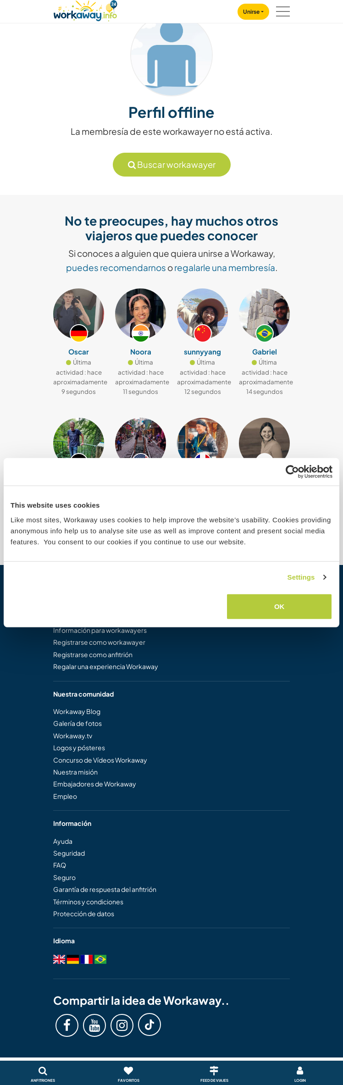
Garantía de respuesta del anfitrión (104, 889)
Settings (301, 577)
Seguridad (69, 853)
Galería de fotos (77, 723)
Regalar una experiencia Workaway (105, 666)
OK (279, 606)
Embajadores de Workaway (94, 784)
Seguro (64, 877)
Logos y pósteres (79, 747)
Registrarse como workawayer (99, 642)
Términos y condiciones (88, 901)
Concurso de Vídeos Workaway (100, 760)
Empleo (65, 796)
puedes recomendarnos (116, 267)
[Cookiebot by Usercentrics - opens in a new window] (292, 472)
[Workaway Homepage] (85, 9)
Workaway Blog (76, 711)
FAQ (59, 865)
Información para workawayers (100, 630)
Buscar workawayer (172, 164)
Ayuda (62, 841)
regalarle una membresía (224, 267)
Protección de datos (83, 913)
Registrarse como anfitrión (93, 654)
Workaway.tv (72, 735)
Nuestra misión (75, 772)
